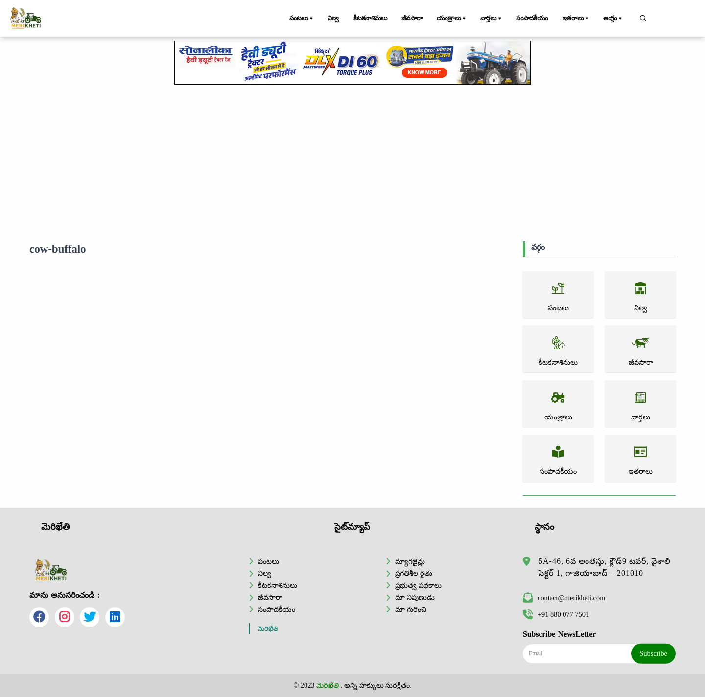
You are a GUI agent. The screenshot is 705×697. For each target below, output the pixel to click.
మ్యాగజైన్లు (410, 561)
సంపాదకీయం (532, 18)
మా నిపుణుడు (415, 597)
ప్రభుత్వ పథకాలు (418, 585)
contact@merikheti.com (564, 598)
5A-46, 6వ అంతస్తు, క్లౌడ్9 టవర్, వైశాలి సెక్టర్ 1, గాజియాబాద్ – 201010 (605, 567)
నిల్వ (333, 18)
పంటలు (302, 18)
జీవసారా (412, 18)
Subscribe (653, 653)
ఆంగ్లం (614, 18)
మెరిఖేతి (268, 628)
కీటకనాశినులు (371, 18)
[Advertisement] (352, 163)
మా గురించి (410, 609)
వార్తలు (492, 18)
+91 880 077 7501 (556, 614)
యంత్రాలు (453, 18)
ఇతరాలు (576, 18)
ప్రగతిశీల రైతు (413, 573)
